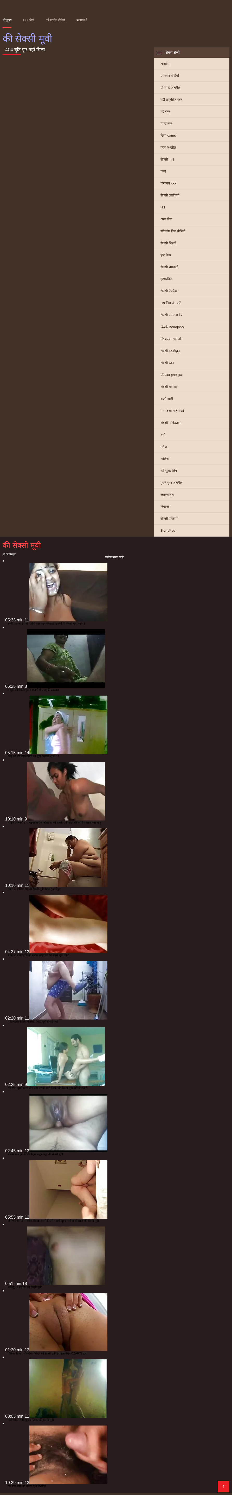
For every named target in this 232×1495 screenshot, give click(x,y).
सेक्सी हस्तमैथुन (170, 353)
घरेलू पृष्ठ (7, 20)
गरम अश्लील (168, 149)
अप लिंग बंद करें (170, 305)
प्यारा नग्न (166, 126)
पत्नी (163, 173)
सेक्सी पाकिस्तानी (170, 425)
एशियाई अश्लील (170, 90)
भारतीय (165, 66)
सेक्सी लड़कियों (169, 197)
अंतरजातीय (167, 497)
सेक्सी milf (167, 161)
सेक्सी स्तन (167, 365)
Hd (162, 209)
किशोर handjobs (172, 329)
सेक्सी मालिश (168, 389)
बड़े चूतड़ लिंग (168, 473)
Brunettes (167, 533)
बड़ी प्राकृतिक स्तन (171, 102)
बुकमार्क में (81, 20)
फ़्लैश (163, 449)
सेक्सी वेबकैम (168, 293)
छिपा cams (168, 137)
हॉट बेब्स (165, 257)
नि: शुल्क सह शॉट (171, 341)
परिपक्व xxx (168, 185)
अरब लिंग (166, 221)
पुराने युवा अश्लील (171, 485)
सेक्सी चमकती (169, 269)
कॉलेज (164, 461)
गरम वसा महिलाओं (172, 413)
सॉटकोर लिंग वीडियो (172, 233)
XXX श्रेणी (28, 20)
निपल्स (164, 509)
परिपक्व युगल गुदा (171, 377)
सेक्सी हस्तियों (168, 521)
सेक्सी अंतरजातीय (171, 317)
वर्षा (162, 437)
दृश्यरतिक (166, 281)
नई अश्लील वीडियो (55, 20)
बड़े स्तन (165, 114)
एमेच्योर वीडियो (169, 78)
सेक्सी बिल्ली (168, 245)
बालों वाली (166, 401)
